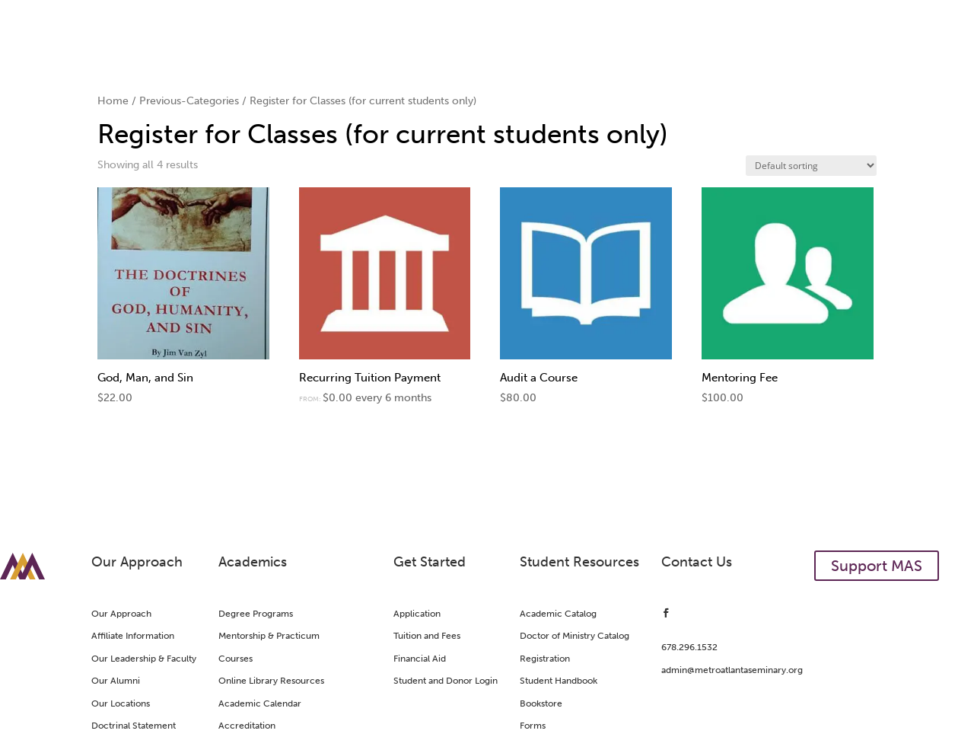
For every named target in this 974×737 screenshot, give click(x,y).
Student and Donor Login (445, 680)
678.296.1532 (689, 647)
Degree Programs (255, 613)
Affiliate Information (132, 635)
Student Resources (579, 562)
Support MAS (876, 566)
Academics (252, 562)
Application (417, 613)
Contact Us (696, 562)
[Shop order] (811, 165)
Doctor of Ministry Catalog (574, 635)
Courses (235, 658)
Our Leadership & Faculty (143, 658)
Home (113, 100)
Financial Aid (419, 658)
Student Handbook (558, 680)
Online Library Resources (271, 680)
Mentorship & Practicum (269, 635)
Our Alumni (115, 680)
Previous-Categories (189, 100)
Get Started (429, 562)
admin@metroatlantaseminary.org (732, 670)
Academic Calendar (259, 703)
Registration (545, 658)
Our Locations (120, 703)
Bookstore (541, 703)
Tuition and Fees (426, 635)
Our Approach (137, 562)
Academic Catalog (558, 613)
